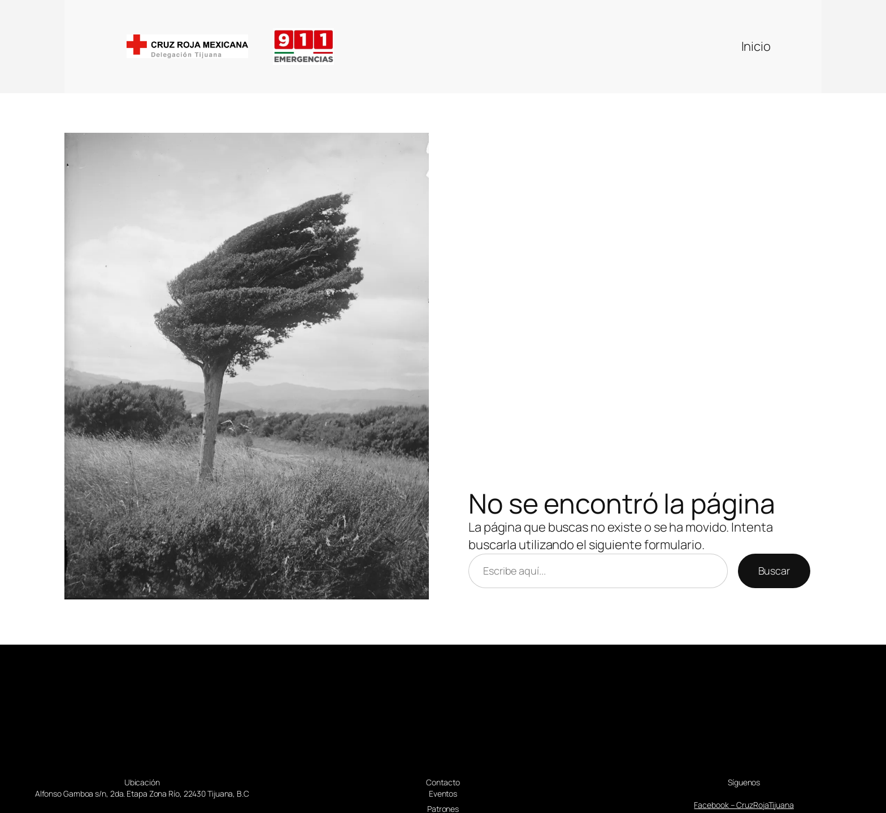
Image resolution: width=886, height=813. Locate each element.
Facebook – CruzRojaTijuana (743, 804)
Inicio (756, 46)
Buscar (774, 570)
